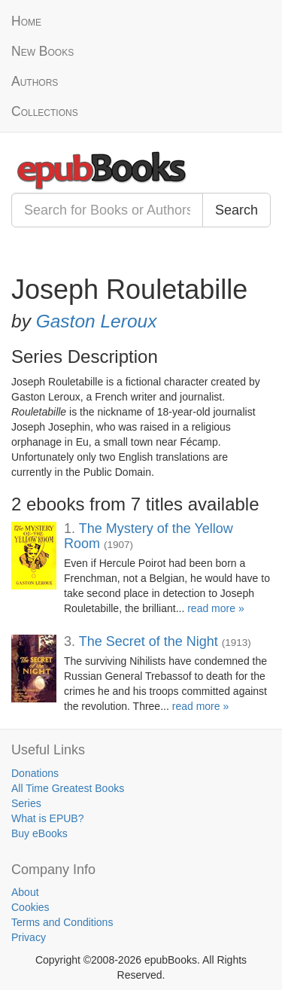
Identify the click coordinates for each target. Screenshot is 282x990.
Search (236, 210)
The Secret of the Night (148, 641)
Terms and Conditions (62, 922)
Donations (35, 773)
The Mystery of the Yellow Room (148, 536)
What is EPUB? (47, 818)
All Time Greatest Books (67, 788)
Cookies (30, 907)
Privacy (28, 937)
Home (26, 21)
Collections (44, 111)
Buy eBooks (39, 833)
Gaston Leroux (96, 321)
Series (26, 803)
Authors (34, 81)
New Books (42, 51)
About (25, 892)
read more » (215, 608)
